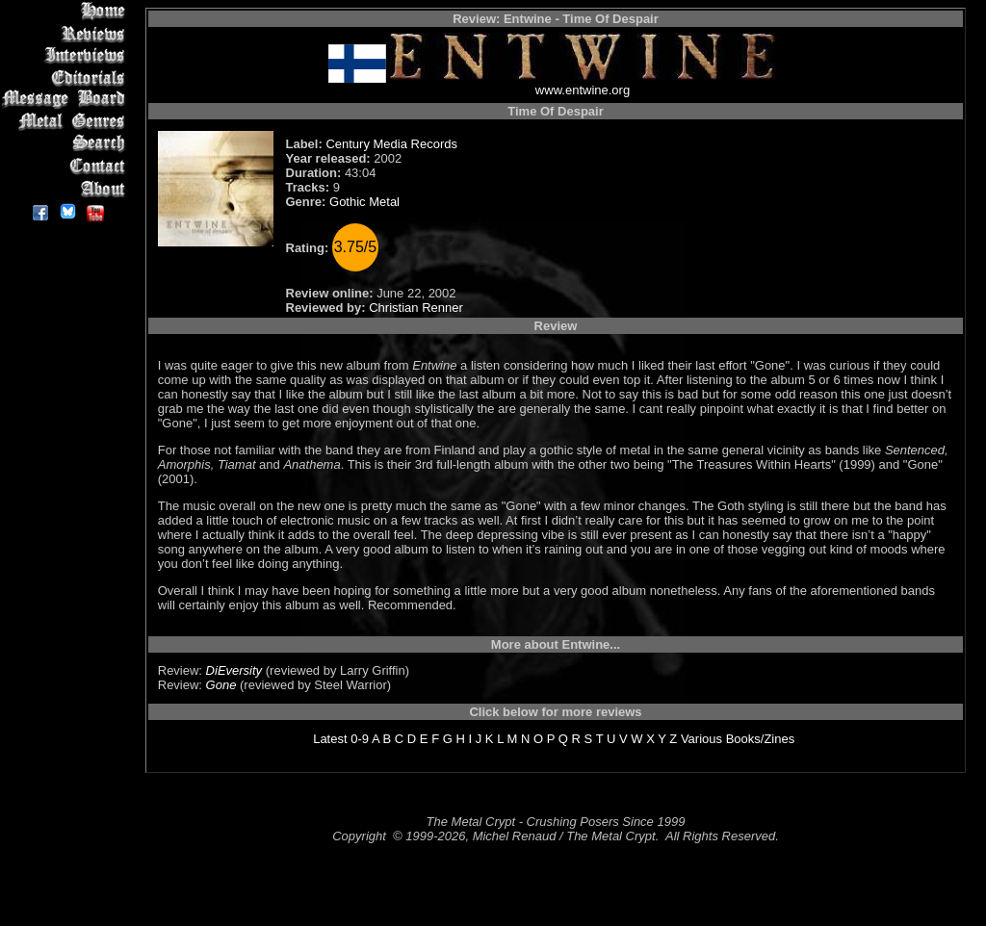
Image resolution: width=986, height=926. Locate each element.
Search (67, 144)
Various (701, 739)
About (67, 188)
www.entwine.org (582, 90)
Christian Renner (416, 307)
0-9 (359, 739)
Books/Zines (760, 739)
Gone (221, 685)
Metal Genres (67, 122)
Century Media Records (391, 144)
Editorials (67, 77)
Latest (330, 739)
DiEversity (234, 670)
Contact (67, 166)
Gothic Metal (364, 201)
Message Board (67, 100)
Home (67, 11)
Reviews (67, 33)
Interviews (67, 55)
